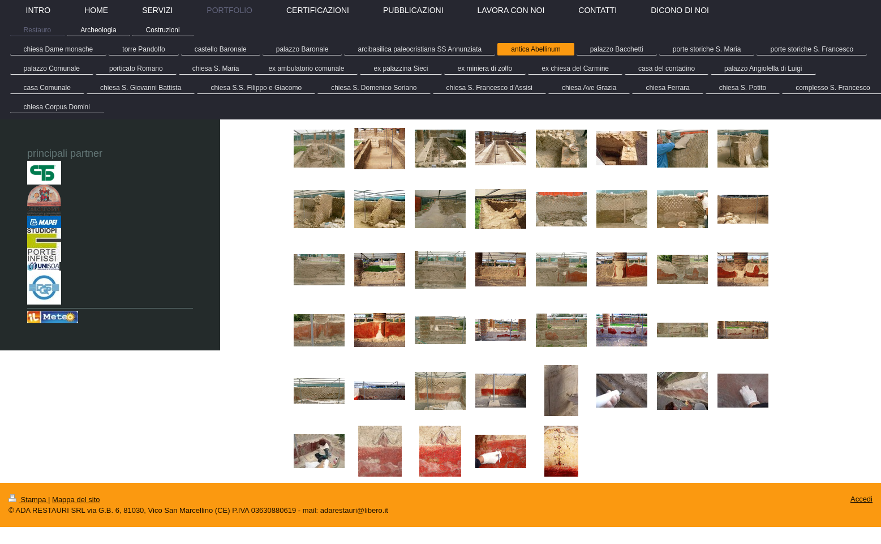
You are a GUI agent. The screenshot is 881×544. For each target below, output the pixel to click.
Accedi (861, 499)
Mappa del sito (76, 499)
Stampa (28, 499)
